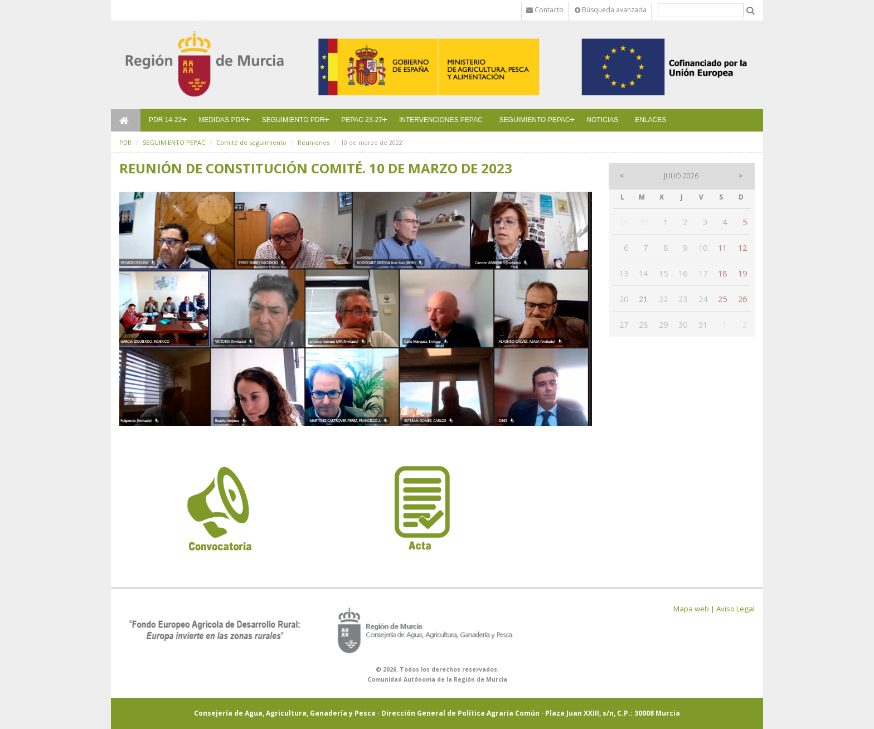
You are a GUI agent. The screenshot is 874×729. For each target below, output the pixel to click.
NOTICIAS (603, 120)
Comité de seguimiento (251, 142)
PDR (125, 142)
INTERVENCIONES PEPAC (441, 120)
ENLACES (650, 120)
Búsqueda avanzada (611, 9)
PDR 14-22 (165, 120)
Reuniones (313, 142)
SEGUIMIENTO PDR (293, 120)
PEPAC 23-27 (361, 120)
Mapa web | (694, 609)
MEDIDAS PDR (221, 120)
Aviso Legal (735, 609)
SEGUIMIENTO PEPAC (534, 120)
